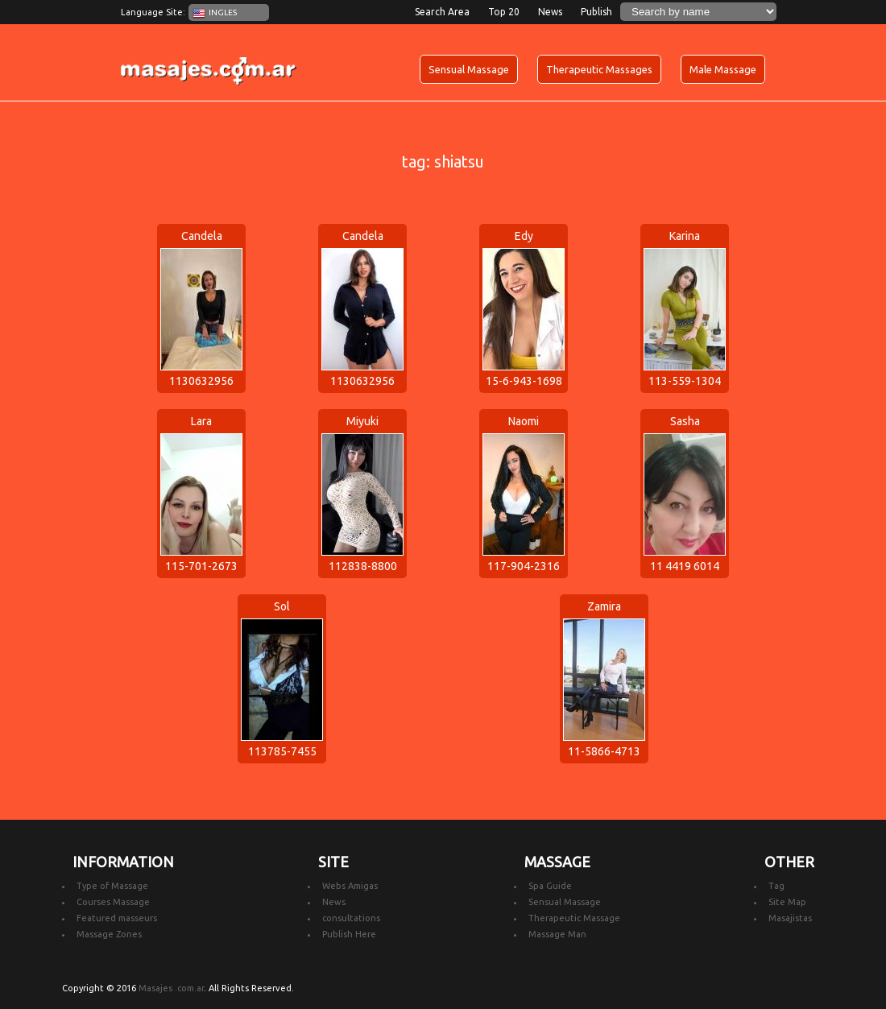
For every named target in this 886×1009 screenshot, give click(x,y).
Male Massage (722, 69)
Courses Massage (113, 902)
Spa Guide (550, 886)
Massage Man (557, 934)
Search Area (442, 11)
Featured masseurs (117, 918)
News (550, 11)
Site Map (787, 902)
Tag (776, 886)
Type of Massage (112, 886)
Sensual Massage (469, 69)
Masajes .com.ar (171, 988)
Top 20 (504, 11)
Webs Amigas (350, 886)
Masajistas (790, 918)
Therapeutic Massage (574, 918)
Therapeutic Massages (599, 69)
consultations (351, 918)
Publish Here (349, 934)
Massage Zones (109, 934)
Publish (596, 11)
